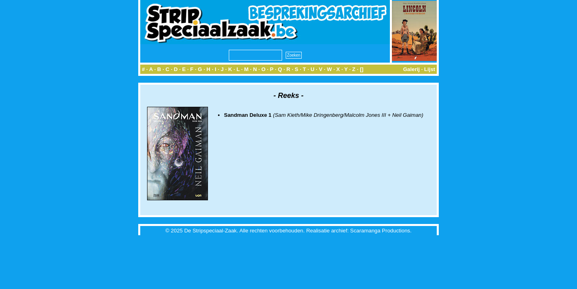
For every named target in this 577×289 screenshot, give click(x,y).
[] (361, 69)
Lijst (429, 69)
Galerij (411, 69)
